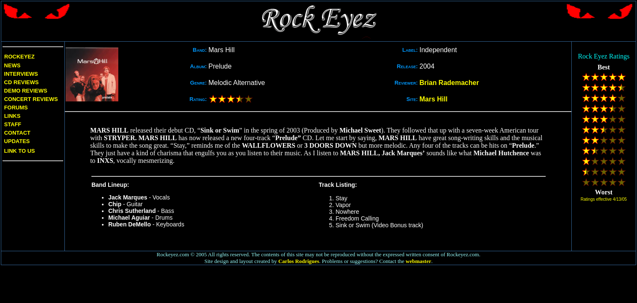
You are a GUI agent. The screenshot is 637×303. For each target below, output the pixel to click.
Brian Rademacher (449, 82)
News (12, 65)
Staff (12, 124)
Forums (16, 107)
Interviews (20, 74)
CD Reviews (21, 82)
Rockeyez (19, 56)
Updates (16, 141)
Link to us (19, 151)
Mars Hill (433, 99)
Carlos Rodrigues (298, 261)
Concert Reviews (31, 99)
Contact (17, 133)
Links (12, 116)
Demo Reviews (25, 91)
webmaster (419, 261)
